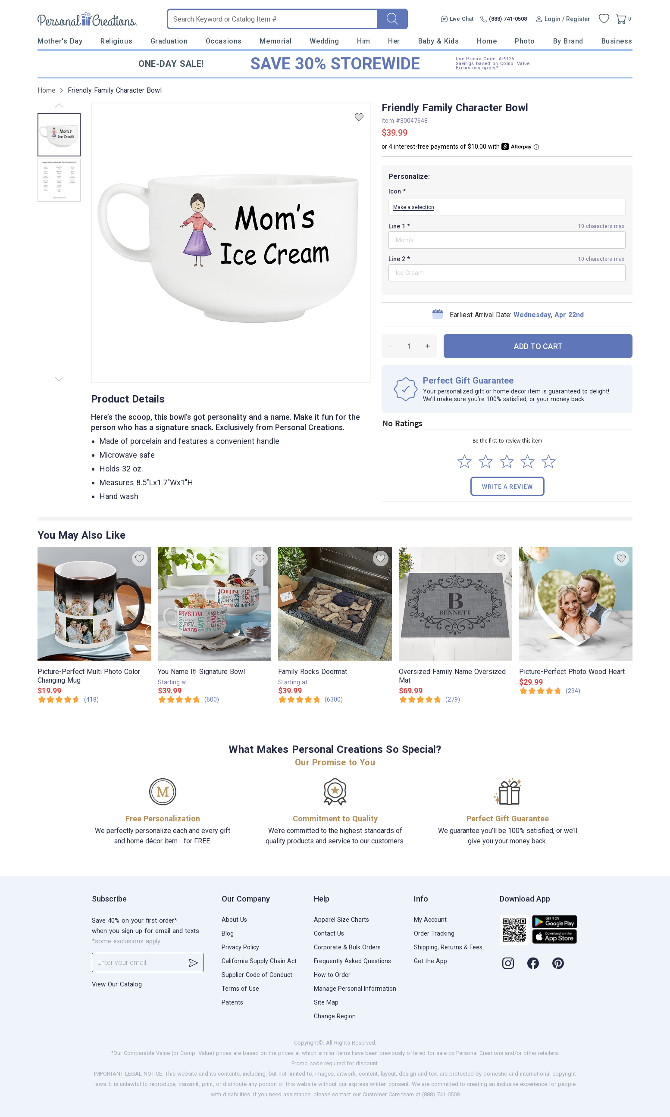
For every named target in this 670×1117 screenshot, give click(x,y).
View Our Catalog (117, 984)
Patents (232, 1002)
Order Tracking (434, 933)
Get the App (430, 961)
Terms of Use (240, 988)
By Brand (568, 41)
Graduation (169, 41)
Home (487, 41)
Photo (525, 41)
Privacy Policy (240, 947)
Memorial (275, 41)
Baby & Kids (438, 41)
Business (616, 41)
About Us (234, 919)
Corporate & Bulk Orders (347, 947)
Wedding (324, 41)
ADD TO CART (538, 346)
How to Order (332, 974)
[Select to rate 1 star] (464, 461)
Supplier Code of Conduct (257, 974)
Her (394, 41)
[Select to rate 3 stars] (507, 461)
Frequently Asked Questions (352, 961)
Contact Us (329, 933)
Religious (116, 41)
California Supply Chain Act (259, 961)
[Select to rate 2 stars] (485, 461)
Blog (228, 933)
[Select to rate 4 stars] (527, 461)
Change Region (335, 1016)
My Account (430, 919)
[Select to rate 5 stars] (548, 461)
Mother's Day (60, 41)
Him (363, 41)
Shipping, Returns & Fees (448, 947)
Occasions (224, 41)
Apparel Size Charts (341, 919)
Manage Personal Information (355, 988)
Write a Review (507, 486)
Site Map (326, 1002)
